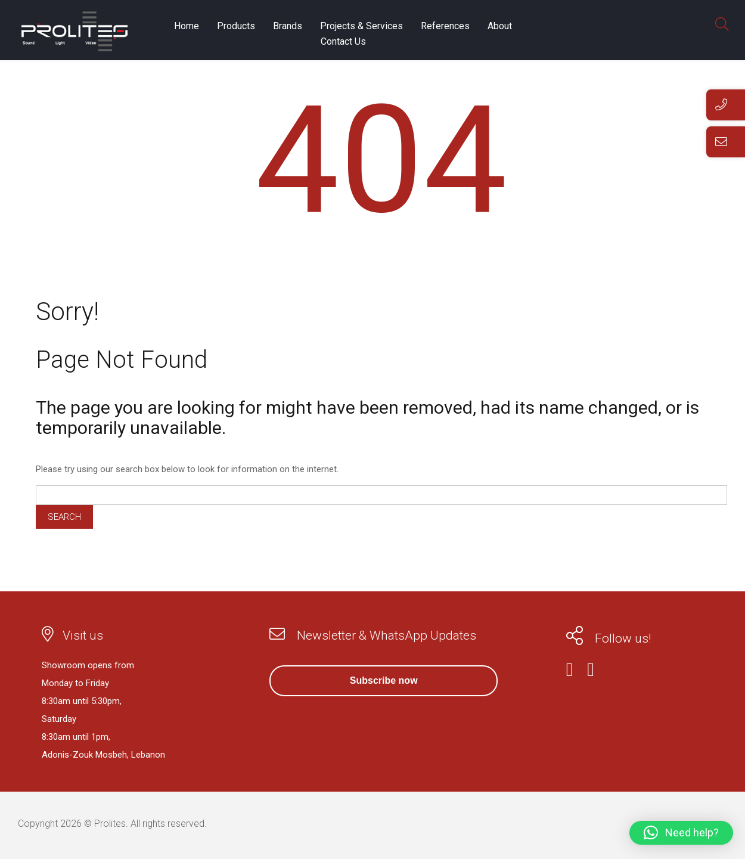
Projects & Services (361, 26)
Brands (287, 26)
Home (186, 26)
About (500, 26)
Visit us (83, 635)
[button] (681, 833)
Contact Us (343, 41)
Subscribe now (384, 680)
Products (236, 26)
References (445, 26)
